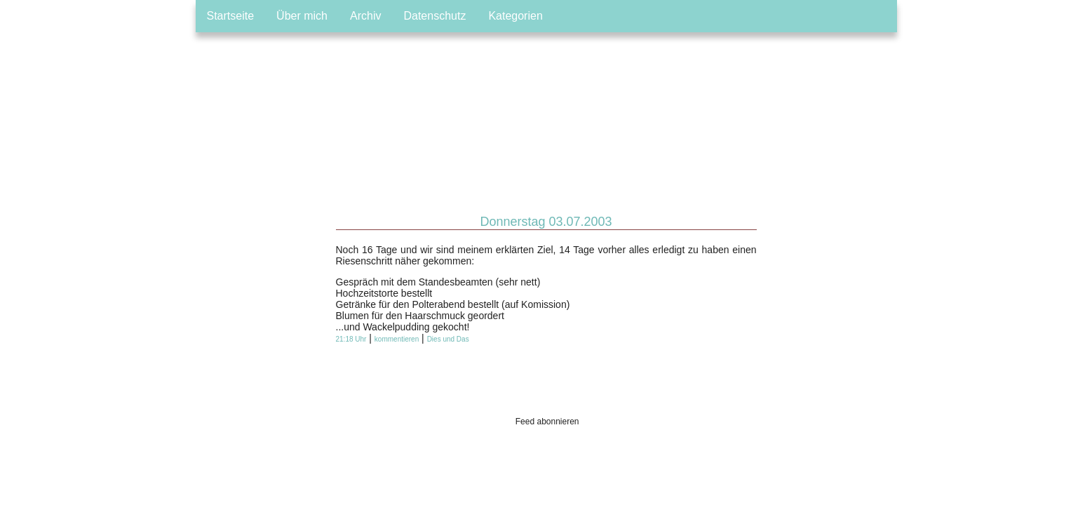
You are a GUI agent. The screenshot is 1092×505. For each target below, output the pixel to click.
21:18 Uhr (351, 339)
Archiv (365, 16)
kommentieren (397, 339)
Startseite (231, 16)
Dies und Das (448, 339)
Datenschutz (434, 16)
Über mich (302, 16)
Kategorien (515, 16)
